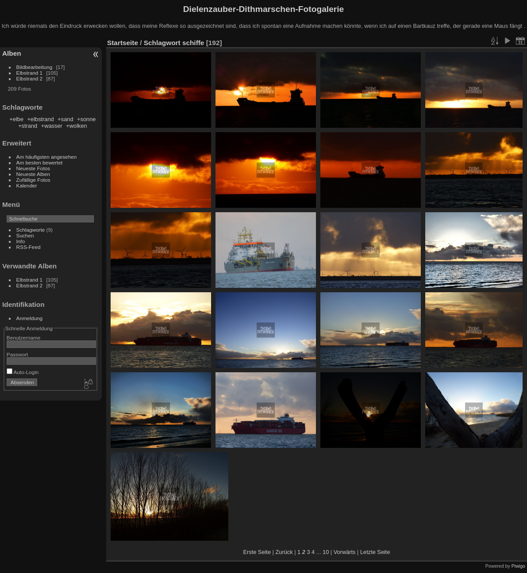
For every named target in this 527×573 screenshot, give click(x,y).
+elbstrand (40, 119)
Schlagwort (162, 42)
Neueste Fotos (33, 168)
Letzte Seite (375, 552)
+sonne (86, 119)
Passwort (17, 354)
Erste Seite (257, 552)
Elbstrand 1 (29, 73)
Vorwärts (345, 552)
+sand (65, 119)
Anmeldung (29, 318)
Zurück (283, 552)
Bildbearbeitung (34, 67)
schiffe (193, 42)
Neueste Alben (33, 174)
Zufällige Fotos (33, 180)
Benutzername (24, 337)
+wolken (76, 125)
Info (20, 241)
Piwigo (518, 566)
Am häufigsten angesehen (46, 157)
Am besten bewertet (39, 162)
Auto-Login (23, 372)
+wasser (51, 125)
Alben (11, 53)
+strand (27, 125)
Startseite (122, 42)
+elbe (16, 119)
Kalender (26, 185)
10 (326, 552)
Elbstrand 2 (29, 78)
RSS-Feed (28, 247)
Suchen (25, 235)
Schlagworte (30, 230)
